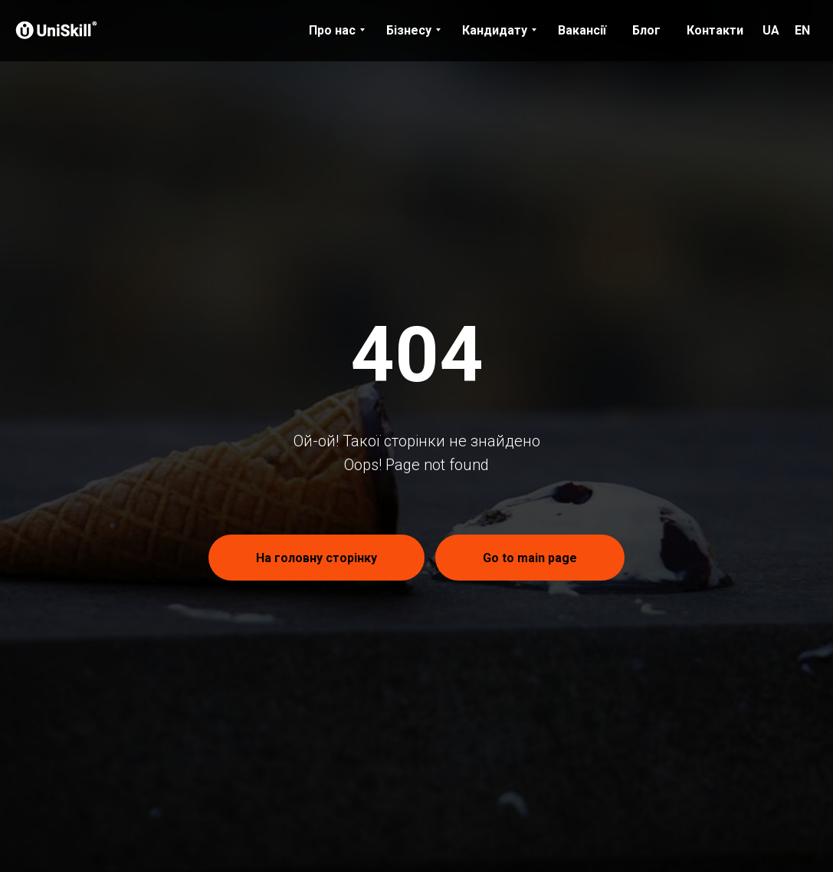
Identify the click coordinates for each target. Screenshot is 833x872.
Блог (646, 30)
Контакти (715, 30)
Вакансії (582, 30)
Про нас (332, 30)
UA (770, 30)
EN (802, 30)
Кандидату (494, 30)
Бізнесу (408, 30)
